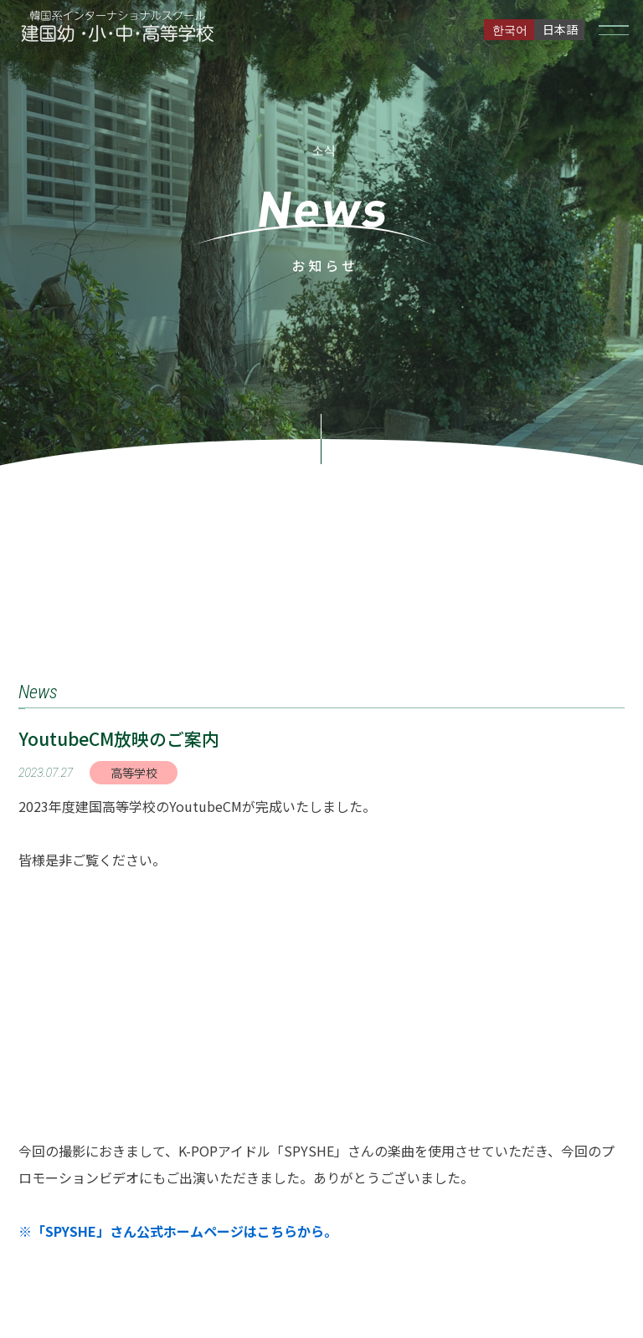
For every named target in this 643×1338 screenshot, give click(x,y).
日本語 (560, 29)
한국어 (509, 29)
